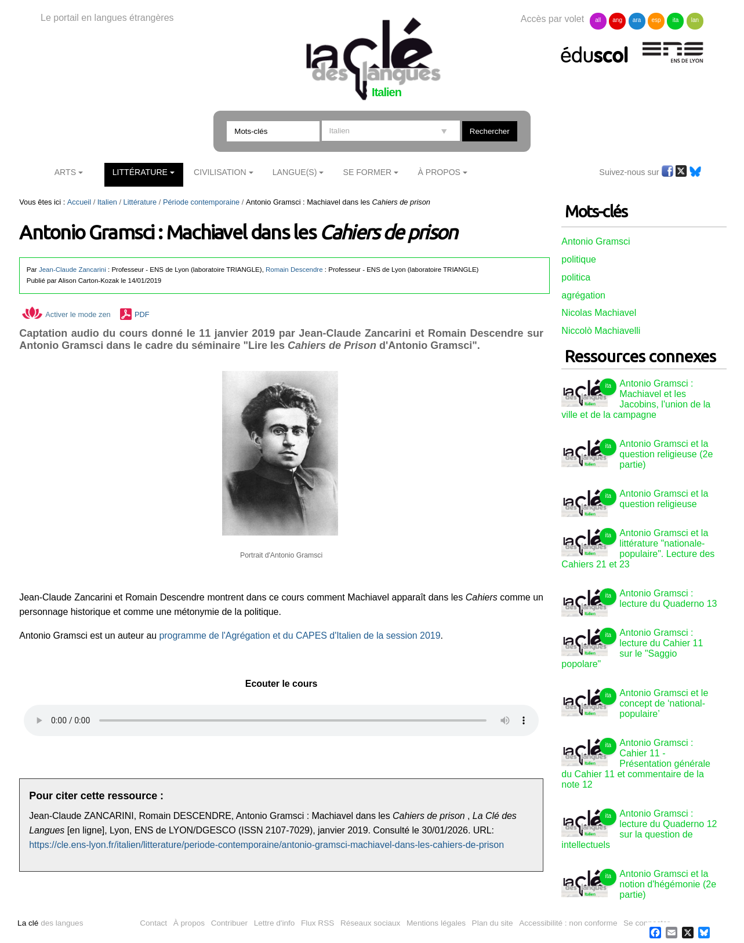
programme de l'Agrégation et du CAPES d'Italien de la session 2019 (298, 635)
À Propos (439, 172)
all (598, 20)
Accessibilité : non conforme (568, 923)
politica (575, 277)
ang (617, 20)
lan (695, 20)
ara (637, 20)
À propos (189, 923)
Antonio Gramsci (595, 241)
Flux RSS (317, 923)
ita (676, 20)
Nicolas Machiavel (598, 313)
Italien (107, 202)
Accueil (79, 202)
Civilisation (220, 172)
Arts (65, 172)
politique (578, 259)
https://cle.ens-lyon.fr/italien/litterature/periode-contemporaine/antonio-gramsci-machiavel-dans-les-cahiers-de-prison (266, 845)
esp (655, 20)
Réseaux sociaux (370, 923)
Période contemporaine (201, 202)
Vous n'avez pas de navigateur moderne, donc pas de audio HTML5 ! (281, 720)
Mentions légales (436, 923)
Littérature (140, 172)
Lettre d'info (274, 923)
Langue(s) (295, 172)
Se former (367, 172)
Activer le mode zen (66, 314)
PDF (142, 314)
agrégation (583, 295)
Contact (153, 923)
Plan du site (492, 923)
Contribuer (229, 923)
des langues (50, 923)
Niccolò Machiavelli (600, 331)
